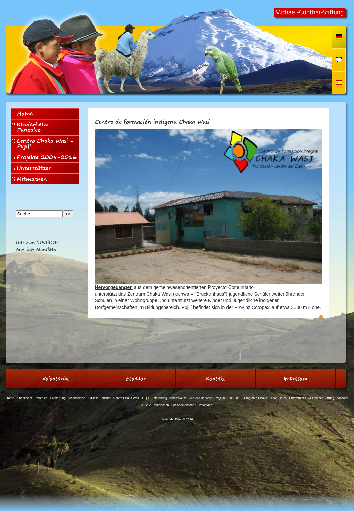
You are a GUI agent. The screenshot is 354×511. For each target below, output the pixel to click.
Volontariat (206, 405)
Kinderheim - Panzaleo (33, 127)
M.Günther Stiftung (321, 398)
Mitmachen (29, 179)
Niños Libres (278, 398)
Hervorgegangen (114, 287)
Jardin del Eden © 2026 (177, 419)
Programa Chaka (255, 398)
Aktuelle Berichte (99, 398)
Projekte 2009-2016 (44, 157)
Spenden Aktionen (183, 405)
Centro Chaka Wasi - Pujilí (42, 143)
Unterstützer (31, 168)
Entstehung (58, 398)
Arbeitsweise (76, 398)
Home (25, 113)
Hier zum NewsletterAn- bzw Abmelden (37, 245)
